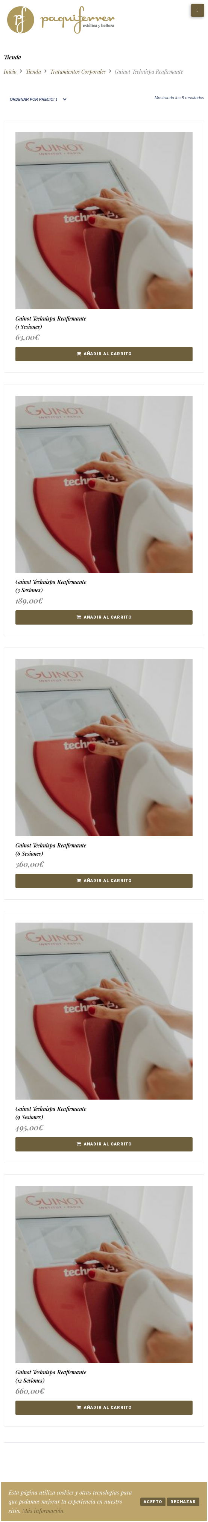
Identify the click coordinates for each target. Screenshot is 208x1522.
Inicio (10, 71)
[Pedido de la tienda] (36, 99)
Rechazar (183, 1501)
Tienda (33, 71)
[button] (104, 354)
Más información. (43, 1510)
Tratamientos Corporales (78, 71)
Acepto (153, 1501)
